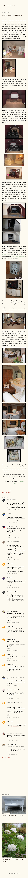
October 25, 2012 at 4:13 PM (13, 754)
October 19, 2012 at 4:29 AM (13, 660)
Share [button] (3, 490)
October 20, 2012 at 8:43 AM (13, 698)
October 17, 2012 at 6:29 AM (13, 587)
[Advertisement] (14, 776)
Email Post (8, 490)
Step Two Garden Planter (13, 815)
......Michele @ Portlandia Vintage (15, 677)
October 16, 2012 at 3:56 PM (13, 509)
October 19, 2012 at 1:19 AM (12, 650)
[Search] (25, 2)
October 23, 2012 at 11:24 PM (13, 728)
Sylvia (8, 513)
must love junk (11, 744)
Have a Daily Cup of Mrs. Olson (15, 702)
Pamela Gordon (11, 499)
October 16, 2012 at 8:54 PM (13, 559)
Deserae (9, 626)
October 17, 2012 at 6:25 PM (13, 622)
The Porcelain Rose (12, 541)
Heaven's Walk (11, 611)
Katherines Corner (11, 689)
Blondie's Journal (11, 591)
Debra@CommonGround (13, 733)
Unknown (9, 563)
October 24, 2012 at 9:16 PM (13, 740)
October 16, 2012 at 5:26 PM (13, 537)
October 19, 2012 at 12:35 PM (13, 685)
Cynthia (9, 577)
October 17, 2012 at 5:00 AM (13, 573)
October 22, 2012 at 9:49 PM (13, 717)
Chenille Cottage (11, 526)
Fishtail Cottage (8, 5)
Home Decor (8, 492)
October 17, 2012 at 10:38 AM (13, 607)
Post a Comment (6, 757)
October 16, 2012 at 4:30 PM (13, 522)
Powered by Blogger (14, 873)
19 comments (9, 864)
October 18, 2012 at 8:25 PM (13, 635)
